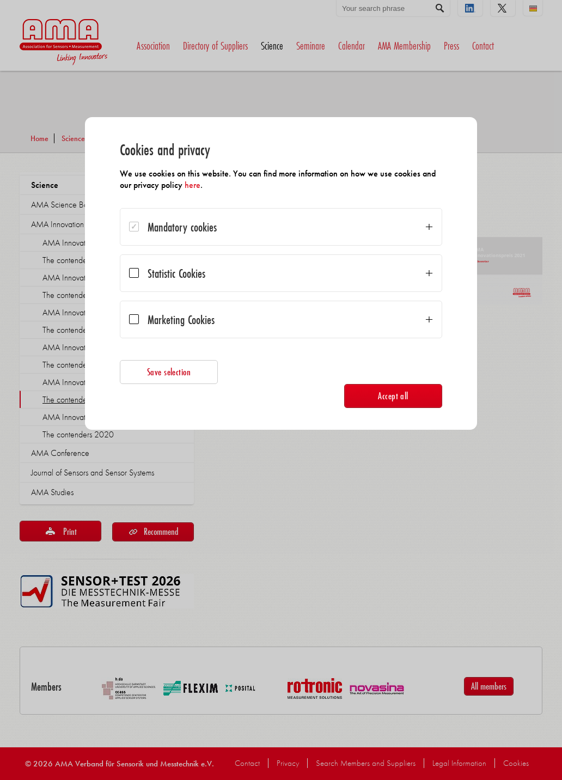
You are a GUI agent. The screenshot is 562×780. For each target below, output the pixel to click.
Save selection (169, 372)
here (192, 185)
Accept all (393, 396)
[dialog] (281, 273)
